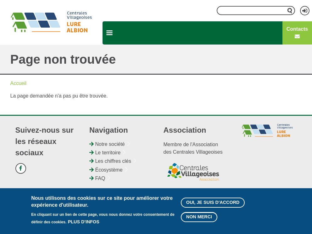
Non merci (199, 219)
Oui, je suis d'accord (213, 205)
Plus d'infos (83, 224)
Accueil (18, 83)
